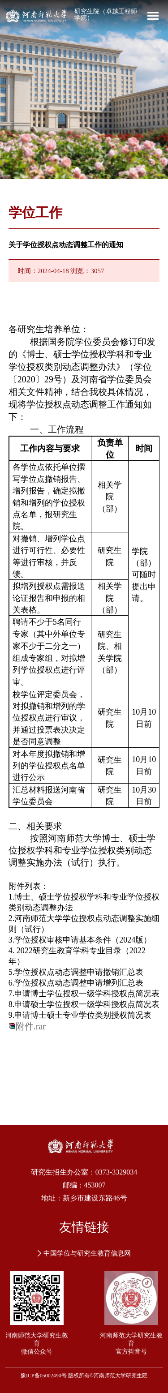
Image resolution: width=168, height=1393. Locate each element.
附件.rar (31, 1026)
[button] (77, 169)
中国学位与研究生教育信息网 (84, 1253)
